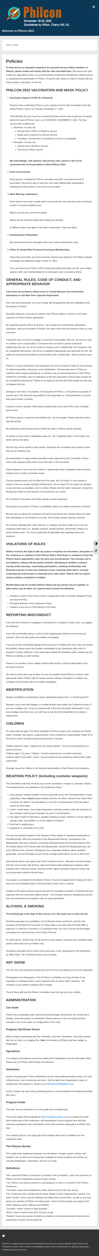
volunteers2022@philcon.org (59, 1084)
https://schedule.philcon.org (54, 1117)
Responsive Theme (19, 1250)
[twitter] (4, 1237)
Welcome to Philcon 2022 (18, 30)
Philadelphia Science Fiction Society (50, 1244)
